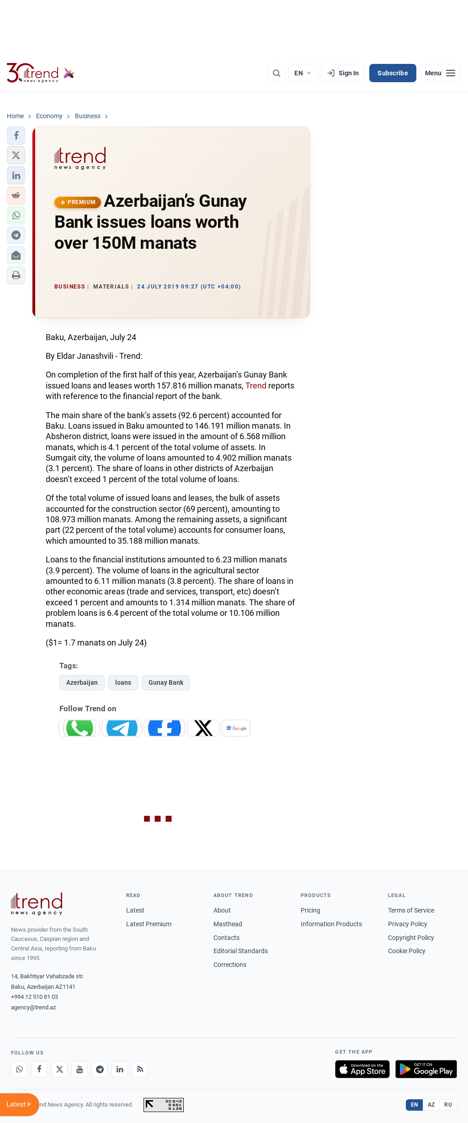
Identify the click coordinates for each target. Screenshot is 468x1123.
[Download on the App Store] (362, 1069)
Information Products (331, 924)
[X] (59, 1069)
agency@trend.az (33, 1007)
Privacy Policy (407, 924)
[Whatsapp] (19, 1069)
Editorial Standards (240, 951)
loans (123, 682)
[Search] (276, 73)
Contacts (226, 937)
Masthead (227, 924)
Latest (135, 910)
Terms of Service (411, 910)
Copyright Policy (411, 937)
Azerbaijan (82, 682)
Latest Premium (148, 924)
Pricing (310, 910)
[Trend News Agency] (36, 903)
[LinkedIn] (120, 1069)
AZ (431, 1105)
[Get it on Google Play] (426, 1069)
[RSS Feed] (140, 1069)
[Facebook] (39, 1069)
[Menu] (440, 73)
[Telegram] (99, 1069)
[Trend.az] (40, 73)
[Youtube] (79, 1069)
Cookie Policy (406, 951)
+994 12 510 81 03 (34, 996)
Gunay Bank (166, 682)
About (222, 910)
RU (448, 1105)
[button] (16, 135)
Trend (255, 385)
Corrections (229, 964)
